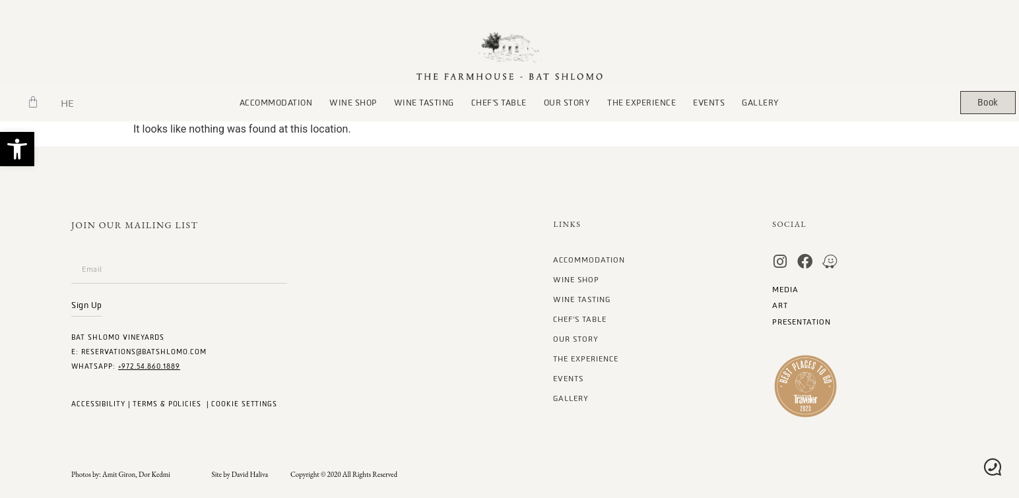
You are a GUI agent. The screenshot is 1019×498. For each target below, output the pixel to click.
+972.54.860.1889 (149, 366)
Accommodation (276, 103)
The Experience (641, 103)
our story (567, 103)
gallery (760, 103)
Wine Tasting (424, 103)
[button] (17, 149)
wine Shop (353, 103)
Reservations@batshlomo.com (144, 352)
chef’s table (499, 103)
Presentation (801, 322)
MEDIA (785, 290)
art (780, 305)
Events (709, 103)
